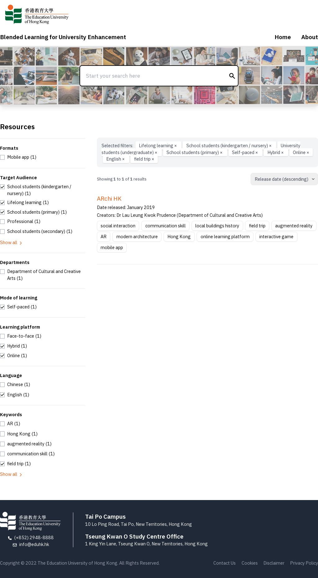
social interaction (118, 226)
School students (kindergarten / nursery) (229, 145)
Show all (11, 242)
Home (283, 37)
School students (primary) (195, 152)
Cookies (250, 563)
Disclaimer (273, 563)
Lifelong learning (158, 145)
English (116, 159)
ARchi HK (109, 198)
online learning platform (225, 236)
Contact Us (224, 563)
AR (104, 236)
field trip (144, 159)
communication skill (165, 226)
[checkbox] (18, 157)
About (309, 37)
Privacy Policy (304, 563)
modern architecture (137, 236)
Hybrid (276, 152)
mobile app (112, 247)
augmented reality (293, 226)
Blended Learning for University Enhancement (63, 37)
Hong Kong (179, 236)
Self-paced (245, 152)
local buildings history (217, 226)
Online (301, 152)
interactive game (276, 236)
